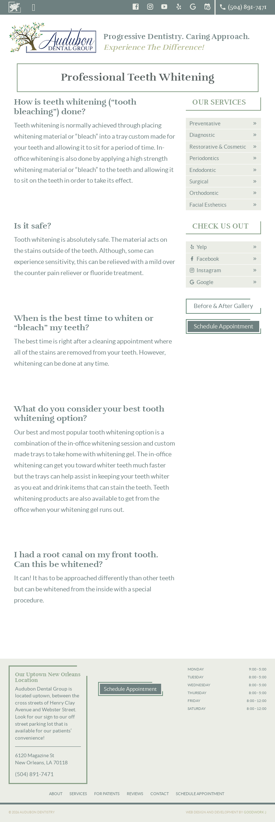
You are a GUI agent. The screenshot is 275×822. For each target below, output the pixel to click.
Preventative (205, 123)
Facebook (208, 259)
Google (205, 282)
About (55, 794)
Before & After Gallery (223, 306)
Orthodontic (203, 193)
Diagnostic (202, 135)
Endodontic (202, 170)
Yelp (202, 247)
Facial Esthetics (208, 205)
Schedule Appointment (223, 326)
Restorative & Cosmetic (217, 147)
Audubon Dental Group (53, 37)
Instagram (209, 270)
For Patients (107, 794)
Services (78, 794)
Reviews (135, 794)
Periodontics (204, 158)
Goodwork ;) (255, 812)
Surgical (198, 181)
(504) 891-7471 (34, 774)
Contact (159, 794)
